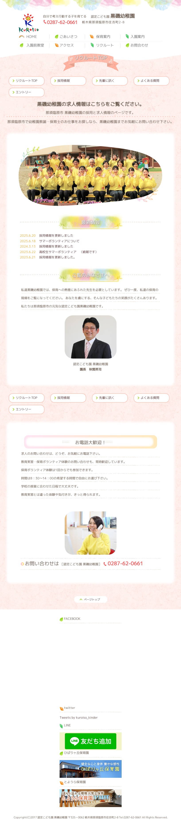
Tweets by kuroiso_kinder (79, 717)
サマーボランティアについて (50, 241)
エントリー (23, 92)
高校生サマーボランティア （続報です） (59, 252)
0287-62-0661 (62, 22)
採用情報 (63, 80)
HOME (31, 36)
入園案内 (137, 36)
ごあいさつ (68, 36)
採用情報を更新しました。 (48, 257)
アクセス (67, 45)
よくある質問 (150, 80)
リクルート (105, 45)
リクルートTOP (26, 80)
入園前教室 (35, 45)
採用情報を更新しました (46, 235)
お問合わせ (139, 45)
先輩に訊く (107, 80)
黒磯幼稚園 (29, 23)
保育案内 (103, 36)
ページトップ (92, 599)
